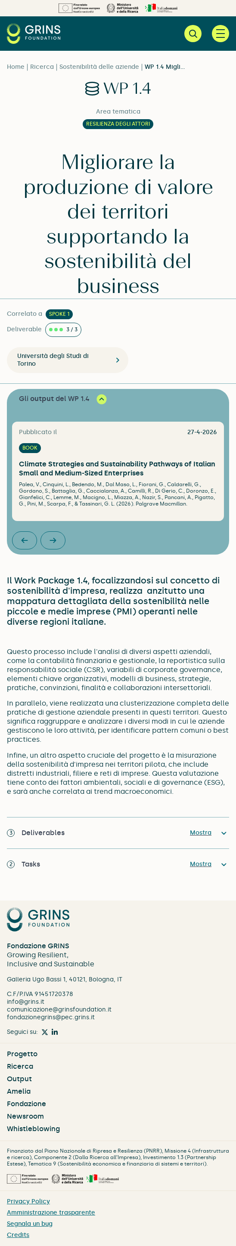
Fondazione (26, 1104)
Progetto (22, 1054)
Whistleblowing (33, 1129)
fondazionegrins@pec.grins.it (51, 1017)
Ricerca (42, 67)
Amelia (19, 1091)
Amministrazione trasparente (51, 1212)
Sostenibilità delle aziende (99, 67)
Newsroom (25, 1116)
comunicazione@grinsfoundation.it (59, 1009)
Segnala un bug (30, 1223)
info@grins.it (25, 1001)
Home (16, 67)
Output (19, 1079)
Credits (18, 1235)
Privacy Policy (28, 1201)
